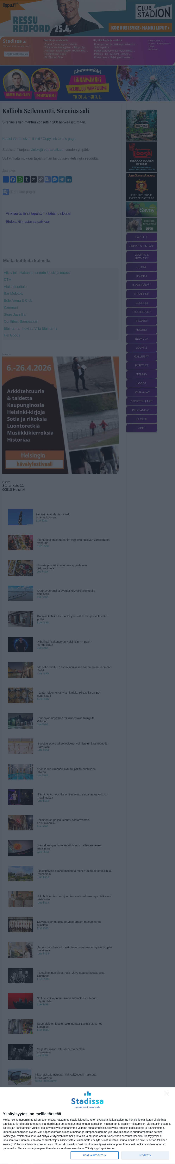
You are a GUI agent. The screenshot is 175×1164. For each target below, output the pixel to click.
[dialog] (87, 1126)
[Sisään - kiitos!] (168, 1094)
